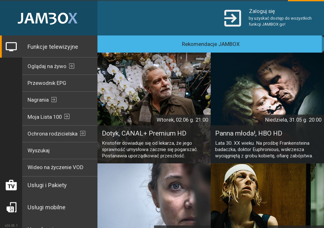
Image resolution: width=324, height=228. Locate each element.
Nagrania (38, 100)
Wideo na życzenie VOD (56, 167)
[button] (268, 17)
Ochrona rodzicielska (53, 133)
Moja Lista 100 (45, 117)
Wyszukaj (39, 150)
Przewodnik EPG (47, 83)
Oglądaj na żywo (47, 66)
